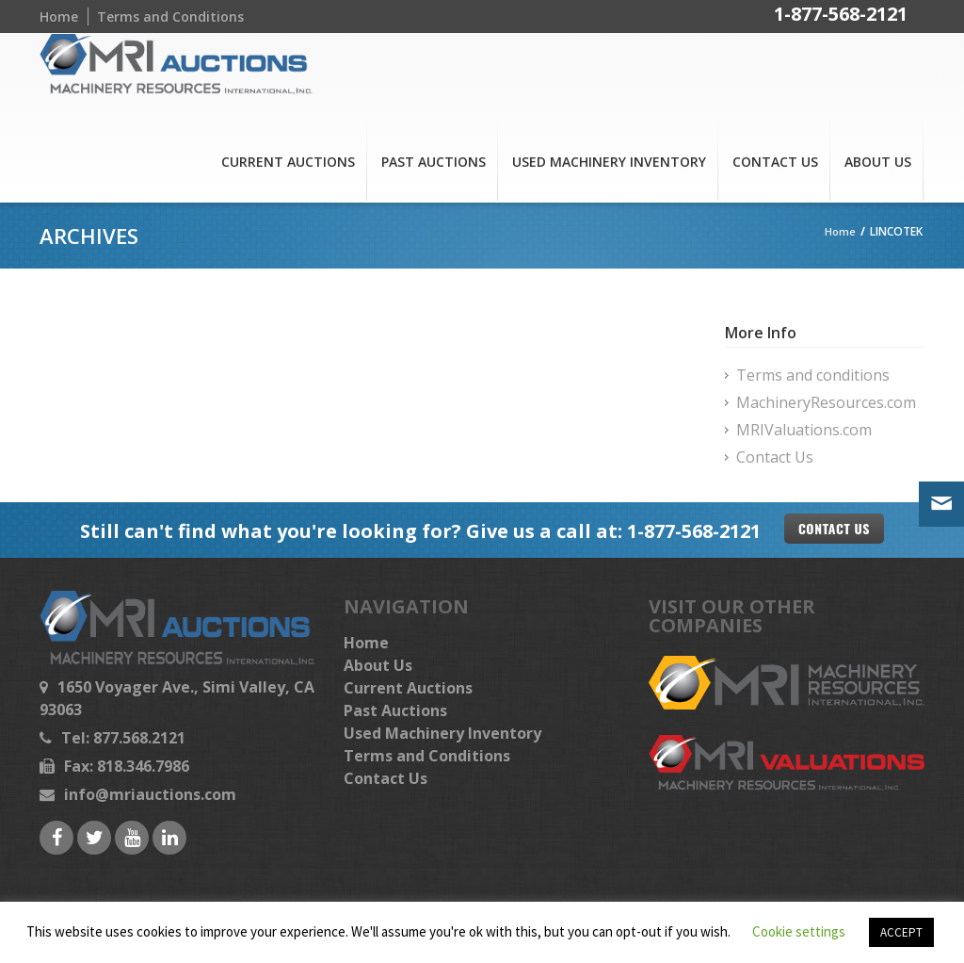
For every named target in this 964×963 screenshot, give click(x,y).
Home (59, 16)
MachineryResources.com (826, 402)
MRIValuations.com (804, 429)
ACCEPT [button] (901, 932)
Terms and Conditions (170, 16)
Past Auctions (433, 162)
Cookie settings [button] (798, 931)
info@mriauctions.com (150, 794)
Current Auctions (288, 162)
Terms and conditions (813, 375)
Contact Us (775, 162)
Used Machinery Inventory (609, 162)
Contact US (834, 528)
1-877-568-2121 (841, 16)
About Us (877, 162)
